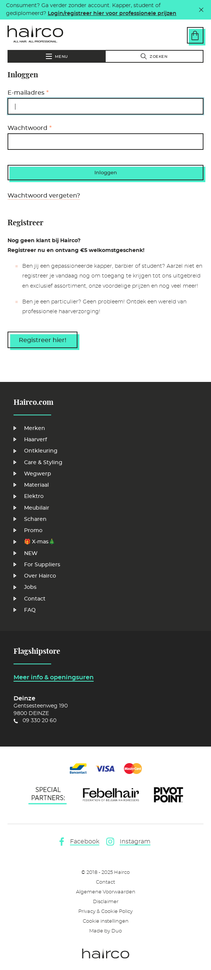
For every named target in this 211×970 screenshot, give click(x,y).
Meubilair (36, 508)
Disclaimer (105, 901)
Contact (35, 599)
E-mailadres (26, 93)
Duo (116, 931)
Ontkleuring (41, 451)
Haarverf (35, 439)
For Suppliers (42, 564)
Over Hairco (40, 576)
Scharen (35, 519)
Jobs (30, 587)
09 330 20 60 (39, 720)
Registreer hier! (42, 340)
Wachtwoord (27, 128)
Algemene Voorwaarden (105, 892)
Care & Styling (43, 462)
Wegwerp (37, 474)
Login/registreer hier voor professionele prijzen (112, 13)
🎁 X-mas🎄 (39, 542)
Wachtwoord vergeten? (44, 196)
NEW (31, 553)
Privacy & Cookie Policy (105, 911)
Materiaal (36, 485)
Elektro (34, 496)
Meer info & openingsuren (54, 677)
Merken (34, 428)
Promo (33, 530)
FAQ (30, 610)
